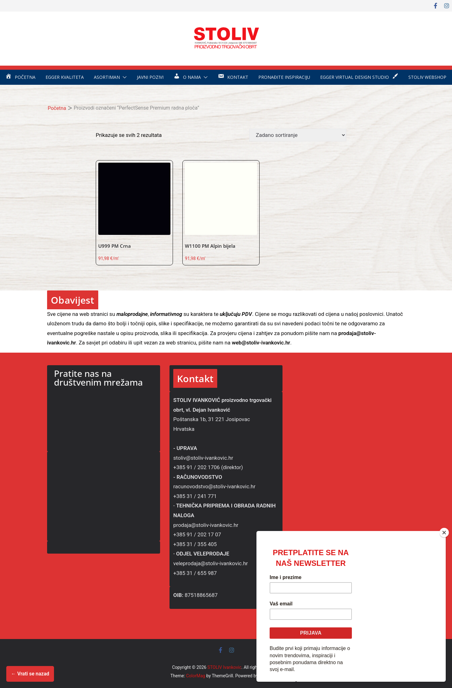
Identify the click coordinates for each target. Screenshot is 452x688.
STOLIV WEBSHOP (427, 77)
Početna (57, 108)
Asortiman (107, 77)
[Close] (444, 532)
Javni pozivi (150, 77)
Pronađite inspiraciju (284, 77)
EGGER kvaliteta (65, 77)
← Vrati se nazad (30, 674)
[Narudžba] (297, 135)
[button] (123, 77)
